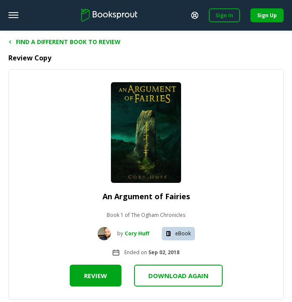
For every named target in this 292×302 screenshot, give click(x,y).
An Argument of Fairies (146, 196)
